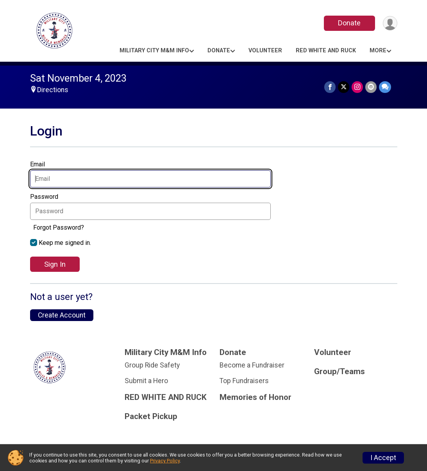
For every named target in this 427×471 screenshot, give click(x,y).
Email (39, 164)
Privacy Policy (165, 461)
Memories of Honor (255, 397)
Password (46, 196)
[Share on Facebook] (330, 87)
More (378, 50)
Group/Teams (339, 371)
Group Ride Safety (152, 365)
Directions (52, 90)
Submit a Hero (146, 381)
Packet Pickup (151, 416)
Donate (349, 23)
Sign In (55, 264)
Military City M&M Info (154, 50)
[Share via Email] (371, 87)
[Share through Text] (385, 87)
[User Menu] (390, 23)
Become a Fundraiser (252, 365)
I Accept (383, 458)
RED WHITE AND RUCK (326, 50)
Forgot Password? (58, 227)
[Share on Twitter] (343, 87)
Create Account (62, 315)
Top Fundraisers (244, 381)
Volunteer (265, 50)
